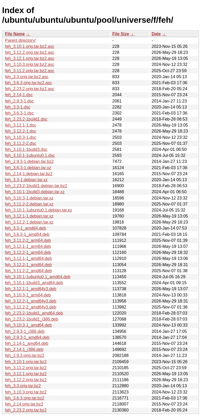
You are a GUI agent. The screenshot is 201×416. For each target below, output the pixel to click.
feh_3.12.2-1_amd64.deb (28, 265)
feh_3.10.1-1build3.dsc (26, 149)
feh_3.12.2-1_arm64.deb (28, 252)
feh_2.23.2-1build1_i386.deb (31, 319)
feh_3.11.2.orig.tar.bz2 (26, 368)
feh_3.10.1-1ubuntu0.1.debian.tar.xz (38, 210)
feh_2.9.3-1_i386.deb (24, 331)
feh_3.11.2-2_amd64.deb (28, 271)
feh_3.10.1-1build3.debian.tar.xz (35, 192)
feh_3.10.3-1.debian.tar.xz (29, 198)
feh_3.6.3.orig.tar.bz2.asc (28, 83)
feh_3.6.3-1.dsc (19, 113)
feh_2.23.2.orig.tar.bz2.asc (29, 89)
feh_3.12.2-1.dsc (20, 131)
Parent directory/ (20, 40)
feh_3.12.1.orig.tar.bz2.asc (29, 58)
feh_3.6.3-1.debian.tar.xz (28, 168)
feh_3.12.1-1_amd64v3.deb (30, 289)
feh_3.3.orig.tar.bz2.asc (26, 77)
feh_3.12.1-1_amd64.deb (28, 258)
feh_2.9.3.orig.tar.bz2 (24, 355)
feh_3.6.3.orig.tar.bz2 (24, 398)
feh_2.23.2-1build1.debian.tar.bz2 (36, 186)
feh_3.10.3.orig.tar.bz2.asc (29, 64)
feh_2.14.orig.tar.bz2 (24, 404)
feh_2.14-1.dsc (19, 95)
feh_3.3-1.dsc (17, 107)
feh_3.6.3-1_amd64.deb (27, 234)
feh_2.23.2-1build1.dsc (26, 119)
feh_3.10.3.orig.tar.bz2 (26, 392)
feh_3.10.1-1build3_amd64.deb (34, 283)
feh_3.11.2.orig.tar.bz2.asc (29, 71)
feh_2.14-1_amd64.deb (26, 343)
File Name (15, 34)
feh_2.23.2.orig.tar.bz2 (26, 410)
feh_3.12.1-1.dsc (20, 125)
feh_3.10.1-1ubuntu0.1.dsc (30, 155)
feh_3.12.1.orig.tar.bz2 (26, 374)
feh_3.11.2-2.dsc (20, 143)
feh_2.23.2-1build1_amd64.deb (34, 313)
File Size (120, 34)
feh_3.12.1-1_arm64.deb (28, 246)
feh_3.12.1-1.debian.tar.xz (29, 216)
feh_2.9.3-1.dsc (19, 101)
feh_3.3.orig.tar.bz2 (23, 386)
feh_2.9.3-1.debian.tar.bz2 (29, 161)
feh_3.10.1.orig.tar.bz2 (26, 362)
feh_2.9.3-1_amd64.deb (27, 337)
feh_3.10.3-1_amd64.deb (28, 325)
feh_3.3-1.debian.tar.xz (26, 180)
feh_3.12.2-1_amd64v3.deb (30, 301)
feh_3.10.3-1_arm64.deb (28, 295)
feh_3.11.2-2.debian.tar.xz (29, 204)
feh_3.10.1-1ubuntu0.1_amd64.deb (37, 277)
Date (156, 34)
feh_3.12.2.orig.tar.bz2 (26, 380)
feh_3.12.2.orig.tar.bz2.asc (29, 52)
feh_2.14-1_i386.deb (24, 349)
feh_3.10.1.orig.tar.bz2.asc (29, 46)
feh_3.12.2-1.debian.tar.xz (29, 222)
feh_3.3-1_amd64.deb (25, 228)
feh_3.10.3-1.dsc (20, 137)
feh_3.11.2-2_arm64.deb (28, 240)
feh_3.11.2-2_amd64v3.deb (30, 307)
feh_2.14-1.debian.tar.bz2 (28, 174)
